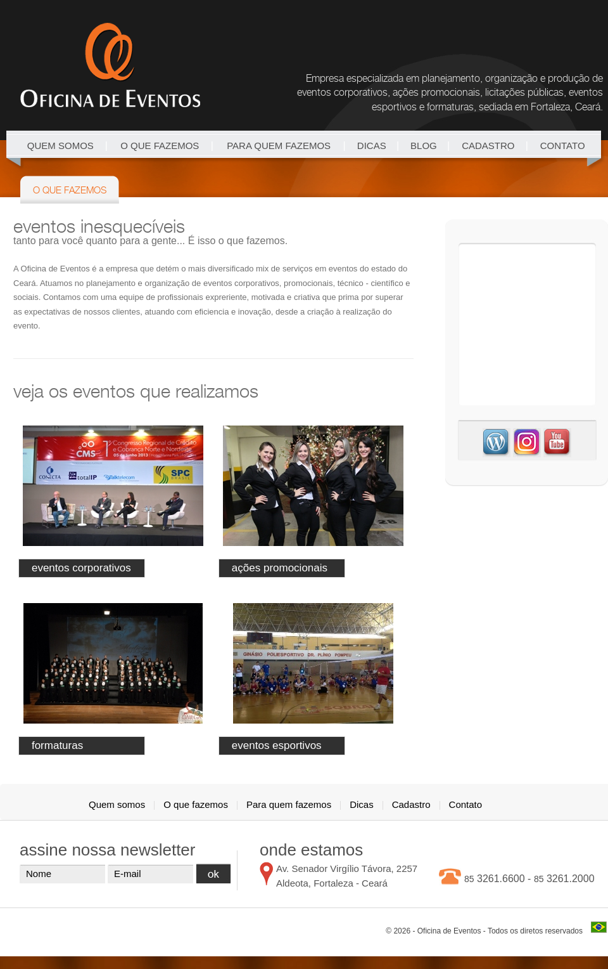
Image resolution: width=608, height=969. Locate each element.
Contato (562, 145)
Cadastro (488, 145)
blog (423, 145)
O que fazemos (159, 145)
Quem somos (60, 145)
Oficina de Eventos (110, 65)
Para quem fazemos (279, 145)
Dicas (371, 145)
